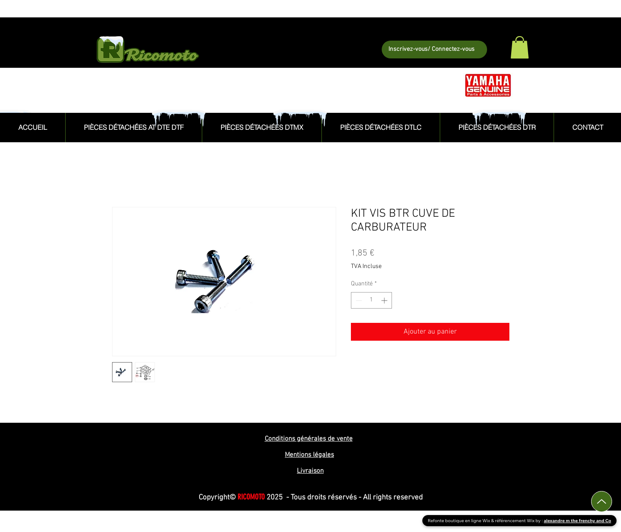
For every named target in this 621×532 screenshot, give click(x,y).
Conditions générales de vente (309, 439)
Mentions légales (309, 455)
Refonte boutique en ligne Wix (459, 521)
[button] (519, 47)
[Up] (601, 501)
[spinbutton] (371, 300)
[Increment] (385, 300)
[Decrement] (357, 300)
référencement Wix (515, 521)
